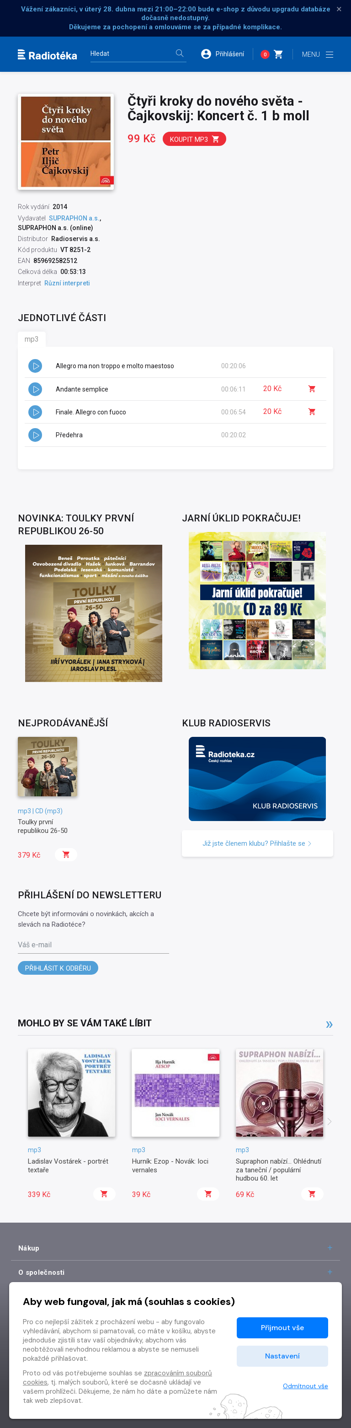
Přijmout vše (282, 1327)
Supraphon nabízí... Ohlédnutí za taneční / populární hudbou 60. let (278, 1169)
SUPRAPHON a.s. (74, 218)
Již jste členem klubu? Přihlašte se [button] (257, 843)
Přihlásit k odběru (58, 968)
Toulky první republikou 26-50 (43, 826)
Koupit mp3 (195, 139)
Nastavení (282, 1356)
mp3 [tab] (32, 339)
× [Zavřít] (339, 9)
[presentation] (329, 1122)
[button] (226, 54)
